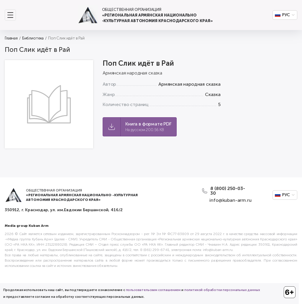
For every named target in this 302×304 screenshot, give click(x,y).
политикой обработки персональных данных (222, 290)
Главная (11, 38)
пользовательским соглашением (153, 290)
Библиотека (33, 38)
